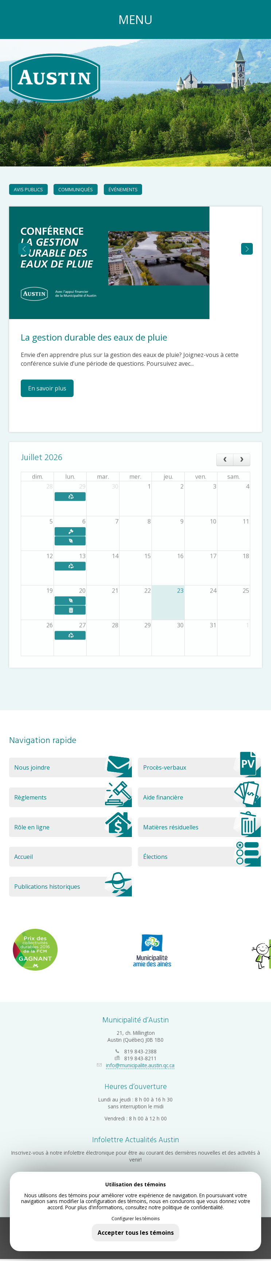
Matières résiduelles (202, 827)
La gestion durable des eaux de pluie (94, 337)
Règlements (73, 797)
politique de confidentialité (192, 1207)
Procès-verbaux (202, 767)
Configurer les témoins (135, 1219)
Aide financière (202, 797)
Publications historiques (73, 886)
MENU (135, 19)
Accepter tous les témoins (136, 1233)
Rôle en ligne (73, 827)
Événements (123, 189)
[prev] (224, 455)
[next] (241, 455)
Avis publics (28, 189)
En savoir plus (47, 388)
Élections (202, 857)
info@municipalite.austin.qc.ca (140, 1060)
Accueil (23, 857)
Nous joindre (73, 767)
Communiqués (75, 189)
